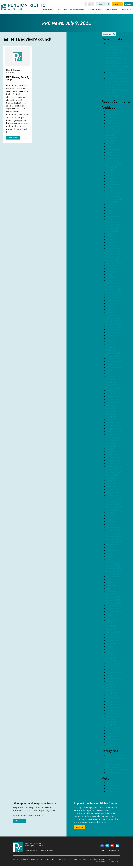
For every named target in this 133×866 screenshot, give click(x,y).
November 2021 (114, 257)
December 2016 (113, 428)
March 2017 (111, 419)
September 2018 (114, 367)
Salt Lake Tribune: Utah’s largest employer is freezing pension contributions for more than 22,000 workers (118, 63)
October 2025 (112, 126)
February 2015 (113, 492)
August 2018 (112, 370)
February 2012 (113, 596)
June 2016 (111, 445)
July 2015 (110, 477)
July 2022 (111, 233)
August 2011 (112, 614)
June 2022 (111, 236)
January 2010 (112, 666)
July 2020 (111, 303)
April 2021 (111, 277)
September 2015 (114, 472)
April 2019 (111, 347)
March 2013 (112, 559)
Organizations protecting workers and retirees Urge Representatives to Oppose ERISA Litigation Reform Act (118, 49)
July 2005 (111, 742)
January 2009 (113, 701)
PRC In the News (114, 763)
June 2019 (111, 341)
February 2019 (113, 352)
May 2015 (110, 483)
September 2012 (114, 576)
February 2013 (113, 562)
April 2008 (111, 724)
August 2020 (112, 300)
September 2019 (114, 332)
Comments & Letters (116, 758)
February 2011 (113, 631)
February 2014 (113, 527)
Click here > (19, 820)
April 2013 (111, 556)
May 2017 (110, 413)
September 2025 (114, 129)
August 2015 (112, 474)
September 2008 (114, 713)
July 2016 (110, 442)
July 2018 (110, 373)
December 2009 (114, 669)
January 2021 (112, 286)
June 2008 (111, 721)
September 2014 (114, 506)
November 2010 (114, 637)
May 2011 (110, 623)
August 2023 (112, 201)
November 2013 (114, 535)
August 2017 (112, 405)
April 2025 (111, 143)
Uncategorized (113, 772)
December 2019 (113, 323)
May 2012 (110, 588)
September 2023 (114, 198)
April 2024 (111, 178)
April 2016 (111, 451)
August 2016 (112, 440)
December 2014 (113, 498)
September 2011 (114, 611)
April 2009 (111, 692)
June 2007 (111, 733)
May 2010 (111, 655)
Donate (128, 4)
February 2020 (113, 318)
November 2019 (114, 326)
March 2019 (112, 349)
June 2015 (111, 480)
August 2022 (112, 230)
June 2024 (111, 172)
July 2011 (110, 617)
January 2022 (112, 251)
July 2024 (111, 169)
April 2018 (111, 381)
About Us (48, 9)
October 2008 (113, 710)
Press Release (112, 766)
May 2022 (111, 239)
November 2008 (114, 707)
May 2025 (111, 140)
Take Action (95, 9)
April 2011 (111, 626)
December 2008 (114, 704)
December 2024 (113, 155)
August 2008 (112, 716)
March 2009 (112, 695)
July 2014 (110, 512)
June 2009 (111, 687)
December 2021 (113, 254)
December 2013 (113, 533)
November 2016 (114, 431)
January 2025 (112, 152)
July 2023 (111, 204)
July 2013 (110, 547)
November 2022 (114, 225)
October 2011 (112, 608)
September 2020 (114, 297)
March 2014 (112, 524)
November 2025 (114, 123)
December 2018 (113, 358)
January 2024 (112, 187)
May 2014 (110, 518)
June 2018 (111, 376)
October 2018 (112, 364)
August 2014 (112, 509)
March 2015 (112, 489)
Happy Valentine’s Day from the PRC (116, 74)
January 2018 (112, 390)
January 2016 (112, 460)
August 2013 (112, 544)
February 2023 (113, 216)
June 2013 (111, 550)
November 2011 (113, 605)
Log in (109, 782)
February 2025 (113, 149)
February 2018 (113, 387)
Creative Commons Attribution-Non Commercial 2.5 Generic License (85, 859)
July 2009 (111, 684)
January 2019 (112, 355)
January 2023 (112, 219)
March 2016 (112, 454)
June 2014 (111, 515)
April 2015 (111, 486)
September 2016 (114, 437)
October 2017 (112, 399)
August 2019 (112, 335)
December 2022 (113, 222)
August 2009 (112, 681)
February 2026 (113, 114)
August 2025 (112, 132)
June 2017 (111, 410)
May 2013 (110, 553)
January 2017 (112, 425)
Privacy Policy (100, 861)
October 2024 (112, 161)
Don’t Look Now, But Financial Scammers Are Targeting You (117, 92)
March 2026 (112, 111)
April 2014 (111, 521)
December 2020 (114, 288)
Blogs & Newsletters (116, 755)
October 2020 (113, 294)
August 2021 (112, 265)
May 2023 (111, 210)
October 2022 (112, 227)
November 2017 (113, 396)
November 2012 (114, 570)
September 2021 (114, 262)
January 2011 (112, 634)
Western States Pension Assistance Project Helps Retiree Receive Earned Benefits (118, 82)
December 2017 (113, 393)
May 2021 (110, 274)
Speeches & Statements (117, 769)
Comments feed (113, 788)
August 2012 (112, 579)
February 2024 (113, 184)
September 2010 (114, 643)
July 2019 (110, 338)
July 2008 (111, 719)
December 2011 (113, 602)
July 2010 (110, 649)
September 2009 (114, 678)
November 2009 (114, 672)
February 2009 (113, 698)
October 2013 (112, 538)
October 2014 (112, 504)
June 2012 (111, 585)
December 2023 (113, 190)
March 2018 (112, 384)
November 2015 (114, 466)
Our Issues (62, 9)
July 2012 (110, 582)
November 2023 (114, 193)
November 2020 (114, 291)
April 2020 (111, 312)
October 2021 (112, 259)
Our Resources (78, 9)
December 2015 (113, 463)
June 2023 (111, 207)
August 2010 (112, 646)
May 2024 (111, 175)
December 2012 (113, 567)
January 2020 (113, 320)
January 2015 (112, 495)
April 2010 (111, 658)
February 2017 (113, 422)
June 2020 (111, 306)
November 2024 (114, 158)
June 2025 (111, 137)
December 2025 (113, 120)
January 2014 (112, 530)
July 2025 (111, 134)
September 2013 (114, 541)
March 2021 (112, 280)
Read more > (13, 137)
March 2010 (112, 660)
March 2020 (112, 315)
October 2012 (112, 573)
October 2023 (112, 195)
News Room (111, 9)
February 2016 (113, 457)
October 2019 (112, 329)
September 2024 (114, 163)
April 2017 (111, 416)
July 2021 (110, 268)
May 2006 (111, 736)
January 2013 (112, 564)
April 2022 (111, 242)
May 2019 (111, 344)
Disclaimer (114, 861)
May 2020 (111, 309)
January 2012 (112, 599)
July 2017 (110, 408)
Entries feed (112, 785)
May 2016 (110, 448)
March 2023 (112, 213)
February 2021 (113, 283)
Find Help (117, 4)
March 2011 (111, 628)
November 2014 (114, 501)
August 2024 (112, 166)
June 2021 (111, 271)
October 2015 (112, 469)
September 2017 (114, 402)
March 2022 (112, 245)
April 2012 (111, 591)
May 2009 (111, 690)
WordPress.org (113, 791)
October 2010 (112, 640)
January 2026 (112, 117)
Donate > (79, 827)
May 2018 (111, 378)
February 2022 (113, 248)
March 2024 (112, 181)
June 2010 (111, 652)
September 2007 (114, 730)
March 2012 (112, 594)
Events (109, 761)
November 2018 (114, 361)
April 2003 (111, 745)
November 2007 (114, 727)
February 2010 (113, 663)
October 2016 (112, 434)
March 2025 (112, 146)
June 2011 (111, 620)
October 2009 (113, 675)
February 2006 (113, 739)
